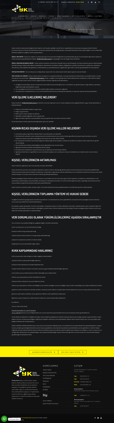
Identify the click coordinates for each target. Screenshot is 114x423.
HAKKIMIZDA (23, 16)
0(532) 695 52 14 (84, 376)
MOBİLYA (42, 16)
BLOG (44, 384)
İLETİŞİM (98, 16)
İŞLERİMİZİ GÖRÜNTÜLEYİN (42, 352)
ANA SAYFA (72, 29)
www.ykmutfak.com (85, 384)
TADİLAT (33, 16)
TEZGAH (51, 16)
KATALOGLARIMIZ (78, 16)
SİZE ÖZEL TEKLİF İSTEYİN (70, 352)
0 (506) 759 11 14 (84, 395)
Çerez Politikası (47, 401)
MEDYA (90, 16)
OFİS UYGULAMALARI (49, 375)
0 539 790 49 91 (84, 406)
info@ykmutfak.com (85, 382)
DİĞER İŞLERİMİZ (63, 16)
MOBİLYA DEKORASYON (49, 373)
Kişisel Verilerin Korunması (50, 403)
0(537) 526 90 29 (84, 379)
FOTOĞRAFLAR (47, 378)
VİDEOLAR (46, 381)
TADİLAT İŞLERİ (47, 370)
